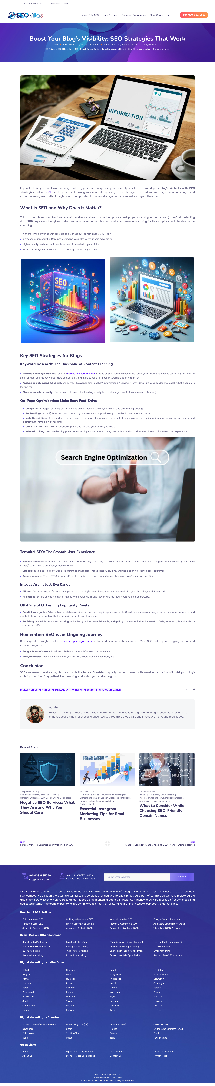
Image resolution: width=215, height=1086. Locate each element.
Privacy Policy (160, 1056)
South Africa (72, 1033)
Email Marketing (162, 951)
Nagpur (70, 1005)
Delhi (69, 974)
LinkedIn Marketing (76, 955)
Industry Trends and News (157, 49)
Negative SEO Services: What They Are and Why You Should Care (47, 807)
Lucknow (27, 983)
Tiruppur (158, 1005)
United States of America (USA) (38, 1024)
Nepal (25, 1037)
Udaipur (157, 1001)
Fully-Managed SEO (33, 919)
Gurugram (71, 970)
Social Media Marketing (90, 804)
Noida (25, 987)
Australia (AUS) (118, 1024)
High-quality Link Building (80, 923)
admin (70, 49)
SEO (50, 192)
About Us (27, 1056)
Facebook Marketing (76, 942)
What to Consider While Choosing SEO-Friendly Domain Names (161, 810)
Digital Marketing (30, 689)
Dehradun (158, 978)
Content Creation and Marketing (115, 797)
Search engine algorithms (76, 641)
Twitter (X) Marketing (77, 951)
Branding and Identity (117, 49)
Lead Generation (162, 946)
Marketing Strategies (29, 797)
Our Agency (139, 15)
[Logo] (25, 15)
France (113, 1033)
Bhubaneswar (160, 974)
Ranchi (113, 970)
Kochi (113, 983)
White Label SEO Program (167, 928)
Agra (112, 1010)
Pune (69, 983)
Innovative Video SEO (121, 919)
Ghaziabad (28, 992)
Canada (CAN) (160, 1024)
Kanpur (70, 1010)
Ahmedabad (28, 996)
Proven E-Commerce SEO (123, 923)
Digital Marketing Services (80, 1051)
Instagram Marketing (77, 946)
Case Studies (117, 1051)
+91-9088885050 (33, 3)
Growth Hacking (136, 49)
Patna (25, 978)
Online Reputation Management (126, 951)
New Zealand (160, 1037)
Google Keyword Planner (81, 373)
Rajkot (113, 996)
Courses (126, 15)
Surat (25, 1001)
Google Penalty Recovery (166, 919)
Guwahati (115, 1001)
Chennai (70, 987)
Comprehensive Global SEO (124, 928)
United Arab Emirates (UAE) (168, 1029)
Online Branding (76, 689)
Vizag (69, 1001)
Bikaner (157, 1010)
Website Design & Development (126, 942)
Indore (69, 992)
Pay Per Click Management (167, 942)
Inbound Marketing (50, 794)
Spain (69, 1029)
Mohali (113, 987)
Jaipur (157, 987)
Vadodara (115, 992)
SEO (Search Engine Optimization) (80, 44)
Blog (152, 15)
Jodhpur (158, 996)
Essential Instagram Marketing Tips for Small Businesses (103, 813)
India (112, 1037)
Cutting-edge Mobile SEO (79, 919)
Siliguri (26, 974)
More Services (110, 15)
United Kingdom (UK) (77, 1024)
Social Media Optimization (36, 946)
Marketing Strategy (53, 689)
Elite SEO (94, 15)
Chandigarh (159, 983)
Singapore (27, 1029)
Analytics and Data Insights (113, 794)
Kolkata (26, 970)
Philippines (28, 1033)
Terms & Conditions (163, 1051)
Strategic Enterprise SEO (35, 928)
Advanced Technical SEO (79, 928)
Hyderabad (116, 978)
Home (83, 15)
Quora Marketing (31, 951)
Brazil (156, 1033)
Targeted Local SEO (32, 923)
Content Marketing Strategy (124, 946)
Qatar (69, 1037)
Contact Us (162, 15)
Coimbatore (28, 1005)
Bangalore (115, 974)
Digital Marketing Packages (80, 1056)
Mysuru (26, 1010)
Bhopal (157, 992)
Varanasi (114, 1005)
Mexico (113, 1029)
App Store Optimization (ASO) (169, 923)
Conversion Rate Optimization (125, 955)
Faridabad (158, 970)
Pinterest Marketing (32, 955)
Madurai (70, 996)
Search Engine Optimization (103, 689)
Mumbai (70, 978)
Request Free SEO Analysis (167, 955)
